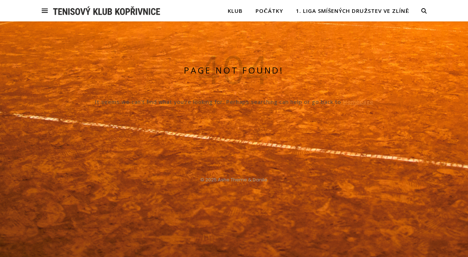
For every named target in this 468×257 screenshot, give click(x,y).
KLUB (235, 10)
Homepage (358, 101)
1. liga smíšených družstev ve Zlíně (352, 10)
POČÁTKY (269, 10)
